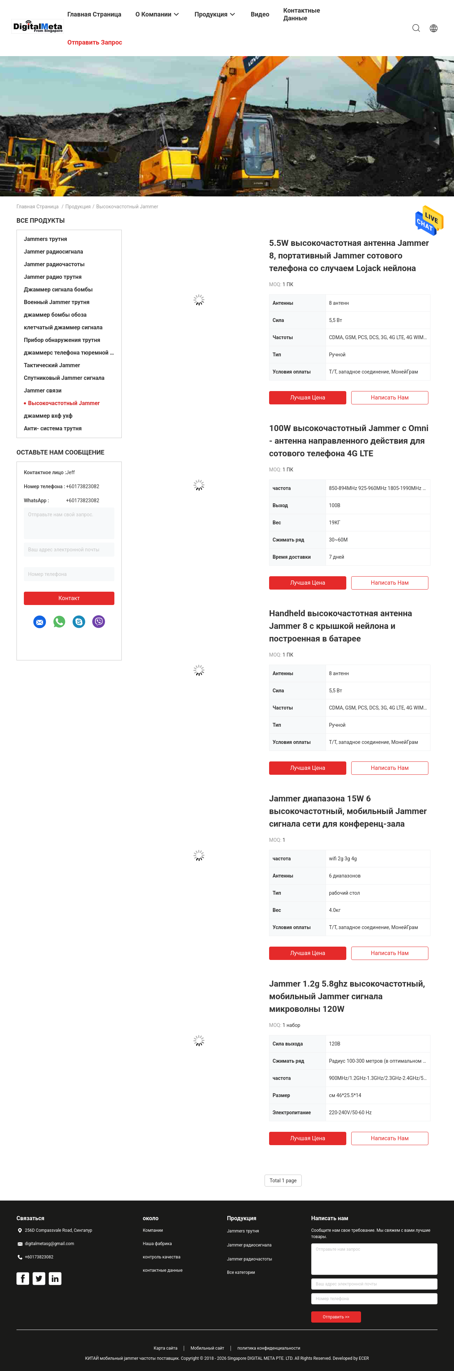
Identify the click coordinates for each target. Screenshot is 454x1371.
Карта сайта (166, 1348)
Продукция (78, 206)
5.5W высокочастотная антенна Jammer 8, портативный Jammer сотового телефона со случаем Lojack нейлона (349, 255)
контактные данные (162, 1270)
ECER (364, 1358)
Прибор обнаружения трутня (62, 340)
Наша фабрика (157, 1243)
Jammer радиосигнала (53, 251)
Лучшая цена (307, 397)
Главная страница (37, 206)
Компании (153, 1230)
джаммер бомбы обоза (55, 314)
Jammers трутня (45, 239)
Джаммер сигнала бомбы (58, 289)
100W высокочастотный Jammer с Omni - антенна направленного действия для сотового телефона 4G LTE (348, 440)
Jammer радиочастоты (54, 264)
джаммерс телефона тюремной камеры (69, 352)
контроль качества (161, 1257)
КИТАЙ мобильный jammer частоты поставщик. (133, 1358)
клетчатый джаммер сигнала (63, 327)
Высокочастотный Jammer (64, 403)
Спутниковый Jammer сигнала (64, 378)
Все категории (241, 1272)
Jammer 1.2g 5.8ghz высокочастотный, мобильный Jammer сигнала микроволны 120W (347, 996)
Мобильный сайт (207, 1348)
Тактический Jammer (52, 365)
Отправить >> (336, 1317)
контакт (69, 598)
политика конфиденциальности (269, 1348)
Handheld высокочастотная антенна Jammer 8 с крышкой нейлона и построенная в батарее (340, 626)
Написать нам (390, 397)
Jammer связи (42, 390)
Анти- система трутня (53, 428)
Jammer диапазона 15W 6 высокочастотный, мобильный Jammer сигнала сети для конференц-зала (348, 811)
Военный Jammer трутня (56, 302)
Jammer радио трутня (53, 277)
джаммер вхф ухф (48, 415)
